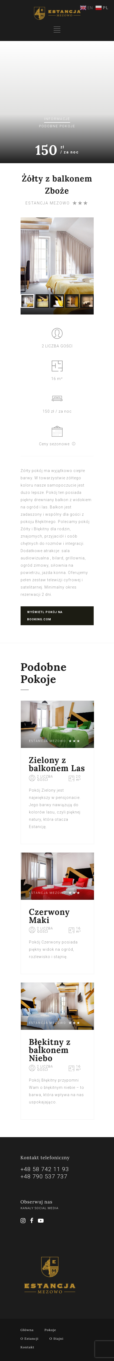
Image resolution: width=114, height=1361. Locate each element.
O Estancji (30, 1338)
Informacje (57, 119)
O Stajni (56, 1338)
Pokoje (50, 1330)
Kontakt (27, 1347)
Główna (27, 1330)
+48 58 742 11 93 (45, 1169)
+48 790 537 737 (44, 1176)
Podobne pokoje (57, 126)
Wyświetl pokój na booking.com (45, 615)
